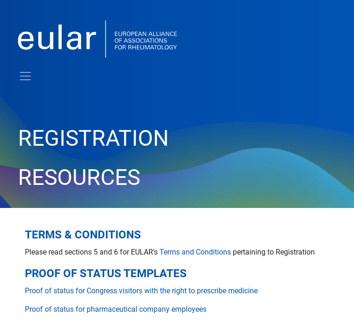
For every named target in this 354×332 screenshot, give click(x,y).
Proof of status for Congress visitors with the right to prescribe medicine (141, 290)
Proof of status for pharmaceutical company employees (115, 309)
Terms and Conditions (195, 252)
